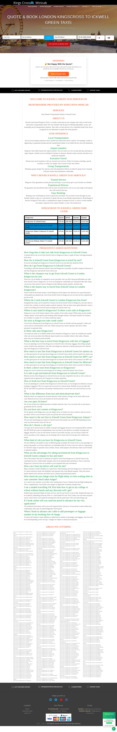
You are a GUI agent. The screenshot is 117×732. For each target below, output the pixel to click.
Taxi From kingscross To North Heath (69, 583)
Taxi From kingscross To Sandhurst (68, 631)
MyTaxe (77, 724)
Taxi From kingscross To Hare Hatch (45, 615)
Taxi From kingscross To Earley (44, 544)
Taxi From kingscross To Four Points (45, 584)
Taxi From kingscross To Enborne (44, 565)
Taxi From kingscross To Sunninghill (92, 546)
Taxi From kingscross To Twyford (91, 580)
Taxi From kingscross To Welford (91, 613)
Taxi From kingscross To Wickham (91, 644)
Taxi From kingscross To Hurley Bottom (46, 649)
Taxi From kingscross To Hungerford (45, 648)
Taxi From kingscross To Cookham (22, 672)
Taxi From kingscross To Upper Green (92, 588)
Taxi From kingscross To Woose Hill (92, 672)
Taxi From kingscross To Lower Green (69, 544)
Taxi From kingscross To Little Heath (45, 680)
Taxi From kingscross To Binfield (21, 575)
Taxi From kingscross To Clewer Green (23, 653)
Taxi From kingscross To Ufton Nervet (92, 583)
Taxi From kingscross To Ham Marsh (45, 607)
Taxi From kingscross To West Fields (92, 617)
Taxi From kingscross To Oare (67, 589)
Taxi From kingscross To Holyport (44, 635)
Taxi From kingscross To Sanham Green (70, 633)
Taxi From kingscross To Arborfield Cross (23, 544)
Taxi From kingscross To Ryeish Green (69, 629)
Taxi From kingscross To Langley (44, 674)
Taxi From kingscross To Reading (68, 622)
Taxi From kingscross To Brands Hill (22, 589)
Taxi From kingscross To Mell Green (69, 557)
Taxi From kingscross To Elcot (43, 558)
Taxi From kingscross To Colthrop (21, 666)
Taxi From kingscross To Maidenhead (69, 552)
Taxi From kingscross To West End (91, 616)
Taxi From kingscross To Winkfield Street (93, 652)
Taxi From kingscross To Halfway (44, 606)
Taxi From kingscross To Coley (20, 662)
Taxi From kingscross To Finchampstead (46, 578)
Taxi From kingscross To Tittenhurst (92, 572)
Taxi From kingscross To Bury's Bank (22, 626)
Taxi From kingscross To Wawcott (91, 612)
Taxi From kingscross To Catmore (21, 631)
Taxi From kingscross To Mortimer (68, 569)
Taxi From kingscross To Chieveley (22, 646)
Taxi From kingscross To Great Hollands (46, 599)
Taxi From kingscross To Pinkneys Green (70, 608)
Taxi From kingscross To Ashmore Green (23, 555)
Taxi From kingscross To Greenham (45, 605)
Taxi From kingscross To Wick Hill (91, 640)
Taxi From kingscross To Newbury (68, 578)
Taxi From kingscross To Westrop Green (93, 626)
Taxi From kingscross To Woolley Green (93, 671)
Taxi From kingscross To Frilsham (44, 585)
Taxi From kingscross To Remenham (69, 625)
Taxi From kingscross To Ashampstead (23, 553)
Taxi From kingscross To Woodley (91, 666)
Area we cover (97, 6)
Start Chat (109, 723)
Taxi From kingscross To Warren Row (92, 606)
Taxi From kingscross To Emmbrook (45, 561)
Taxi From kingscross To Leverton (44, 679)
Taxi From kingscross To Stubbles (91, 531)
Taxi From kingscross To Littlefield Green (70, 535)
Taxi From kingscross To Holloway (45, 631)
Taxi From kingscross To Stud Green (92, 533)
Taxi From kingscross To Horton (44, 642)
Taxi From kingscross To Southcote (68, 656)
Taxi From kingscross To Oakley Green (69, 588)
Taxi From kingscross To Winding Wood (93, 647)
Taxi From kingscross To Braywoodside (23, 593)
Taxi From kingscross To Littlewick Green (70, 537)
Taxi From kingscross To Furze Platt (45, 588)
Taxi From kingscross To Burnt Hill (22, 625)
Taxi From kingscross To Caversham (22, 635)
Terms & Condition (56, 711)
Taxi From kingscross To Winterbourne (93, 657)
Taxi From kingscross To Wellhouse (92, 615)
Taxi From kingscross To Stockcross (69, 671)
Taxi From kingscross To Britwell (21, 605)
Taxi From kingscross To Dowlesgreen (46, 542)
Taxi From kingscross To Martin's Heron (70, 555)
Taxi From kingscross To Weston (91, 622)
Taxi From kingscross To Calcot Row (22, 629)
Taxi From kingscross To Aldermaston (22, 537)
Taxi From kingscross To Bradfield (21, 588)
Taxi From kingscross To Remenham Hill (70, 624)
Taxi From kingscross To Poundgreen (69, 612)
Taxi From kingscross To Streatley (68, 676)
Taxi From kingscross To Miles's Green (69, 565)
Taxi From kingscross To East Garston (45, 549)
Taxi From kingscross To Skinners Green (70, 649)
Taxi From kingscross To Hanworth (45, 613)
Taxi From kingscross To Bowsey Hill (22, 583)
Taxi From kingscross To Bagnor (21, 558)
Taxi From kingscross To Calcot (21, 630)
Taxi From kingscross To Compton (22, 669)
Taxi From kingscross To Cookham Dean (23, 670)
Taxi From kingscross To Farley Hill (45, 571)
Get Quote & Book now (58, 44)
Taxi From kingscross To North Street (69, 584)
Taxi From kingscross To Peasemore (69, 606)
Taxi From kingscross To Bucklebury (22, 615)
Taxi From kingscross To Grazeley (44, 598)
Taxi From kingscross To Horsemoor (45, 640)
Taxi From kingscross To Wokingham (92, 658)
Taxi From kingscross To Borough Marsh (23, 580)
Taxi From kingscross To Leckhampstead (46, 678)
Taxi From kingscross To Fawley (44, 575)
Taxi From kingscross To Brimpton (22, 603)
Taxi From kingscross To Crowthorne (45, 533)
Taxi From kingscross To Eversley (44, 570)
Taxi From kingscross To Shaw (67, 635)
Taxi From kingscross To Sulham (91, 534)
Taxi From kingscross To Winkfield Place (93, 649)
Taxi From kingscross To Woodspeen (92, 669)
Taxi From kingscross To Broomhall (22, 611)
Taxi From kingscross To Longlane (68, 538)
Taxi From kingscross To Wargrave (91, 605)
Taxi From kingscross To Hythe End (45, 654)
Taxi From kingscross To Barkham (21, 560)
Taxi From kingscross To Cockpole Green (23, 658)
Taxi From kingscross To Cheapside (22, 644)
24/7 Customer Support (22, 90)
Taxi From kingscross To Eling (44, 560)
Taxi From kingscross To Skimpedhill (69, 648)
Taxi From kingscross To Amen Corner (23, 540)
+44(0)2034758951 (76, 90)
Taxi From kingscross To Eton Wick (45, 567)
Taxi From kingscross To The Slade (91, 560)
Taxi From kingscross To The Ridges (92, 557)
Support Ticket (95, 90)
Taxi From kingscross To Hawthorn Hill (46, 619)
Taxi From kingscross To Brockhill (21, 608)
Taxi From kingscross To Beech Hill (22, 561)
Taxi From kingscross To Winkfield (91, 653)
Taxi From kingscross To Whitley (91, 639)
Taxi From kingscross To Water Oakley (92, 611)
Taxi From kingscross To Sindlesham (69, 647)
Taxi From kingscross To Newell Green (69, 579)
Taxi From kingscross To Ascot (21, 549)
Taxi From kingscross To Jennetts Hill (45, 661)
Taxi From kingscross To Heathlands (45, 620)
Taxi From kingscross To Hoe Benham (46, 629)
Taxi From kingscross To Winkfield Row (93, 651)
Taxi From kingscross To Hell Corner (45, 621)
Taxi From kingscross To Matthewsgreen (70, 556)
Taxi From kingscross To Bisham (21, 578)
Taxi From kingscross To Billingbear (22, 572)
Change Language (72, 6)
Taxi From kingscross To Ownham (68, 594)
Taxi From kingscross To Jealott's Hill (45, 660)
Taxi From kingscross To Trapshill (91, 576)
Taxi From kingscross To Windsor (91, 648)
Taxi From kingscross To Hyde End (45, 653)
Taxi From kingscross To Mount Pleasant (70, 571)
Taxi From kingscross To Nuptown (68, 587)
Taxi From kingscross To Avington (21, 557)
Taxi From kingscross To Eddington (45, 557)
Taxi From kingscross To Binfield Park (22, 574)
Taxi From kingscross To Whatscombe (92, 629)
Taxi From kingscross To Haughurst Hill (46, 617)
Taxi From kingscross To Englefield (45, 566)
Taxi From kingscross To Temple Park (92, 551)
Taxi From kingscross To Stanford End (69, 667)
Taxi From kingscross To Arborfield (22, 548)
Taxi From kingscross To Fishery (44, 579)
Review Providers (45, 6)
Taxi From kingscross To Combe (21, 667)
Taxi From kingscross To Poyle (67, 613)
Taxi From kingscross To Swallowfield (92, 549)
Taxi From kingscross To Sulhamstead (92, 543)
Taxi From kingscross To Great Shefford (46, 603)
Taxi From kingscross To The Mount (92, 556)
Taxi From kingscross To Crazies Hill (22, 676)
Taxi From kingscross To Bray (20, 592)
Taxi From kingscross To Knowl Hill (45, 666)
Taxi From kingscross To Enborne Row (46, 564)
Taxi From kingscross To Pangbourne (69, 601)
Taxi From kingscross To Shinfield (68, 644)
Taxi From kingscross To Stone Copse (69, 672)
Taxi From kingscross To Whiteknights (92, 637)
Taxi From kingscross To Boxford (21, 584)
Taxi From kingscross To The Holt (91, 555)
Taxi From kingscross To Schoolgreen (69, 634)
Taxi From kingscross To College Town (23, 663)
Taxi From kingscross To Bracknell (21, 587)
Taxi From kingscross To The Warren (92, 564)
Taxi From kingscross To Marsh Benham (70, 553)
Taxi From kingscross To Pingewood (69, 607)
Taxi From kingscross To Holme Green (46, 634)
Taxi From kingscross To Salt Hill (68, 630)
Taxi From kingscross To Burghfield (22, 624)
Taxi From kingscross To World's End (92, 674)
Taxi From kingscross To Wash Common (93, 607)
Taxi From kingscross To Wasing (91, 610)
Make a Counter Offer (58, 74)
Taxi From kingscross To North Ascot (69, 581)
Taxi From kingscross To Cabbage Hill (22, 628)
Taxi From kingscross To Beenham (22, 570)
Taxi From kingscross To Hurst (44, 652)
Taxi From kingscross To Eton (43, 569)
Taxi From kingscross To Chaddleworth (23, 637)
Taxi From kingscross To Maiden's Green (70, 548)
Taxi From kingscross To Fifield (44, 576)
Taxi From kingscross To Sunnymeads (92, 547)
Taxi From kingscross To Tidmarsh (91, 569)
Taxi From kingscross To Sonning (68, 652)
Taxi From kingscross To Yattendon (92, 676)
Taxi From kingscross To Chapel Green (23, 639)
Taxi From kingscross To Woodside (92, 667)
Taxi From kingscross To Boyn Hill (21, 585)
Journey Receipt (59, 6)
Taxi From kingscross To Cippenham (22, 651)
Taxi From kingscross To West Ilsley (92, 619)
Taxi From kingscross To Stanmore (68, 669)
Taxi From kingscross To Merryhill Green (70, 558)
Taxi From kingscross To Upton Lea (92, 597)
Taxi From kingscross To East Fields (45, 546)
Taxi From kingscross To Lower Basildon (70, 539)
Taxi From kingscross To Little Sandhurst (70, 534)
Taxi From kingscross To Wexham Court (93, 628)
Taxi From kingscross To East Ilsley (45, 551)
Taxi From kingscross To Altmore (21, 539)
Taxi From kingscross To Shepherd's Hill (70, 643)
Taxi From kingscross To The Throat (92, 561)
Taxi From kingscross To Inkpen (44, 658)
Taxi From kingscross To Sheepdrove (69, 637)
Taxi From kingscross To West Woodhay (93, 620)
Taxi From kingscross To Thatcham (92, 553)
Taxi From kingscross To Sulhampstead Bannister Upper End (93, 536)
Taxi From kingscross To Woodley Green (93, 665)
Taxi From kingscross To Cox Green (22, 674)
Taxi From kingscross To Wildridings (92, 646)
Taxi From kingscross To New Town (68, 576)
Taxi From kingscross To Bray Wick (22, 590)
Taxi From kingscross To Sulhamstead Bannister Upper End (92, 541)
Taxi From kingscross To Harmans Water (46, 616)
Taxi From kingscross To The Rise (91, 558)
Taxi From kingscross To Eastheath (45, 555)
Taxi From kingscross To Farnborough (46, 574)
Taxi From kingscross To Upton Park (92, 598)
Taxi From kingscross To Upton (91, 599)
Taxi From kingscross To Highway (44, 626)
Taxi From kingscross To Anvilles (21, 542)
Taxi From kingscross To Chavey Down (23, 643)
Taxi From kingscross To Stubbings (68, 678)
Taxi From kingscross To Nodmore (68, 580)
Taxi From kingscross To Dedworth (45, 539)
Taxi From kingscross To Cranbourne (22, 675)
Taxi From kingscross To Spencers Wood (70, 661)
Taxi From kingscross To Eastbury (44, 552)
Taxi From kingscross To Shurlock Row (69, 646)
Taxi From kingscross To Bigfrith (21, 571)
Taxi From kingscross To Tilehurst (91, 570)
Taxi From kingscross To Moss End (68, 570)
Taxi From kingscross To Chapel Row (22, 640)
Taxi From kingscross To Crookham (22, 680)
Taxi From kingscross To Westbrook (92, 621)
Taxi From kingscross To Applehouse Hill (23, 543)
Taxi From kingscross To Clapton (21, 652)
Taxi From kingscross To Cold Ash (21, 660)
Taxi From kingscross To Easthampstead (46, 553)
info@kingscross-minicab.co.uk (52, 90)
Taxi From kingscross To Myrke (67, 572)
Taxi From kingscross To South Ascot (69, 653)
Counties (85, 6)
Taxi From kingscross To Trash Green (92, 578)
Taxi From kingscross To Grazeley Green (46, 597)
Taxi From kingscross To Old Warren (69, 590)
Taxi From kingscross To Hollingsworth (46, 630)
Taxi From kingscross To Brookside (22, 610)
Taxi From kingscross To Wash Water (92, 608)
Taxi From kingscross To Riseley (68, 626)
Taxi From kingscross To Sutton (91, 548)
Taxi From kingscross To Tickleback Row (93, 567)
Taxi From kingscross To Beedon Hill (22, 562)
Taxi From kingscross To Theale (91, 565)
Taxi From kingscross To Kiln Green (45, 663)
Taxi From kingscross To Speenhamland (70, 660)
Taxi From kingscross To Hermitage (45, 625)
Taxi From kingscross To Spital (67, 662)
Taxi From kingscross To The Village (92, 562)
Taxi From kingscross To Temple (91, 552)
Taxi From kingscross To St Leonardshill (70, 663)
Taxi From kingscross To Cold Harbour (23, 661)
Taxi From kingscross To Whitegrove (92, 633)
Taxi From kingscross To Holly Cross (45, 633)
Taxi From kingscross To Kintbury (44, 665)
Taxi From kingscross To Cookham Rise (23, 671)
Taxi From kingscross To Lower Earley (69, 543)
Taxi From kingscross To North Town (69, 585)
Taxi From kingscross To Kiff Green (45, 662)
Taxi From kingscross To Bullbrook (22, 616)
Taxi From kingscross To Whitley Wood (93, 638)
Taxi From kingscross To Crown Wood (46, 531)
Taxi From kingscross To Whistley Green (93, 630)
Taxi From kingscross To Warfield (91, 603)
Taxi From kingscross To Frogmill (44, 587)
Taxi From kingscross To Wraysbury (92, 675)
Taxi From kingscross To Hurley (44, 651)
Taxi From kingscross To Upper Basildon (93, 584)
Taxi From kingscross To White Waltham (93, 631)
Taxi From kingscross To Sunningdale (92, 544)
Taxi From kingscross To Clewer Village (23, 657)
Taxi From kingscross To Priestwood (69, 615)
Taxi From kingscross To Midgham (68, 562)
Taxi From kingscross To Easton (44, 556)
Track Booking (32, 6)
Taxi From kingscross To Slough (68, 651)
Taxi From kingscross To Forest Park (45, 580)
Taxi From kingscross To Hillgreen (45, 628)
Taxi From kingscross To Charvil (21, 642)
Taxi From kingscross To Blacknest (22, 579)
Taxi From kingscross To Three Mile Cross (93, 566)
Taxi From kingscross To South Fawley (69, 654)
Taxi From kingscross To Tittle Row (91, 574)
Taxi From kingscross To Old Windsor (69, 592)
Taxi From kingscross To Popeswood (69, 611)
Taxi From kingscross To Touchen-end (92, 575)
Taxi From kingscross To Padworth (68, 598)
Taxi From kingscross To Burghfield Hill (23, 622)
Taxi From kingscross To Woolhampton (93, 670)
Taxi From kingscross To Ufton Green (92, 581)
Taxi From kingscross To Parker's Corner (70, 602)
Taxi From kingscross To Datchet (44, 538)
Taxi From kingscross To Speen (67, 658)
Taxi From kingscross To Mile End (68, 564)
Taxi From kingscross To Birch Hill (21, 576)
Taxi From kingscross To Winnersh (91, 654)
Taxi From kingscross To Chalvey (21, 638)
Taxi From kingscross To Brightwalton (22, 599)
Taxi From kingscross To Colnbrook (22, 665)
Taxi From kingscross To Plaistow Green (70, 610)
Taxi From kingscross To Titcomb (91, 571)
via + (49, 38)
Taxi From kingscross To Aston (21, 556)
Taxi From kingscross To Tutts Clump (92, 579)
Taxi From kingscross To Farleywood (45, 572)
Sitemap (64, 711)
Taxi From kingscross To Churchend (22, 649)
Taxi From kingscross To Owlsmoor (68, 593)
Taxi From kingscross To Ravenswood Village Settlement (69, 621)
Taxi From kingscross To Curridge (44, 534)
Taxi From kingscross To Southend (68, 657)
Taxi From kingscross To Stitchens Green (70, 670)
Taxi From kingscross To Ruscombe (69, 628)
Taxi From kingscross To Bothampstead (23, 581)
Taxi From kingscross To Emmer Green (46, 562)
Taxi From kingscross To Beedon (21, 564)
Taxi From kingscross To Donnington (45, 540)
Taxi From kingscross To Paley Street (69, 599)
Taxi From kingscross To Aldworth (21, 538)
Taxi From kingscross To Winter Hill (92, 656)
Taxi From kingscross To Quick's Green (69, 619)
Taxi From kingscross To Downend (45, 543)
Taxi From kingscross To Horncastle (45, 639)
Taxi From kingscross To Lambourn (45, 670)
